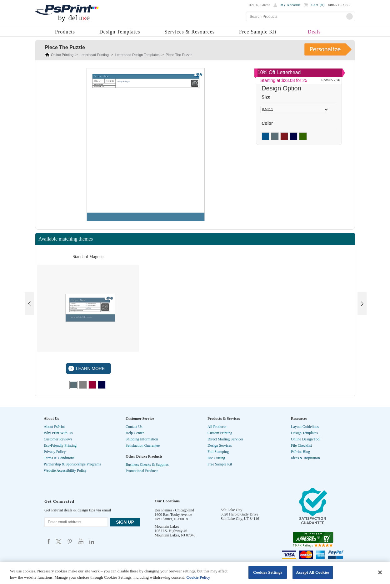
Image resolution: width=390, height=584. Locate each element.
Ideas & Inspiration (305, 458)
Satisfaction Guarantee (143, 445)
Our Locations (167, 501)
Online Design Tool (305, 439)
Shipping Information (142, 439)
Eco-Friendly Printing (60, 445)
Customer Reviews (58, 439)
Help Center (135, 433)
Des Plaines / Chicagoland (174, 510)
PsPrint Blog (300, 451)
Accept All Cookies (312, 572)
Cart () (318, 5)
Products (65, 31)
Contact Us (134, 426)
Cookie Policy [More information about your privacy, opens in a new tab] (198, 577)
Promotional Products (142, 471)
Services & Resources (190, 31)
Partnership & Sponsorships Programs (72, 464)
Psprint (49, 541)
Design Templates (119, 31)
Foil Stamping (218, 451)
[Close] (380, 572)
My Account (291, 5)
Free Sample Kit (258, 31)
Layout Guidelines (305, 426)
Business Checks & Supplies (147, 464)
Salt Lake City (231, 510)
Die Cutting (216, 458)
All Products (217, 426)
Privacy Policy (55, 451)
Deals (314, 31)
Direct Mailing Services (225, 439)
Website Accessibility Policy (65, 470)
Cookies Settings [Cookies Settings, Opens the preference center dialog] (267, 572)
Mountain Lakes (167, 526)
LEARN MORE (90, 368)
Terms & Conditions (59, 458)
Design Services (220, 445)
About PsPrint (54, 426)
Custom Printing (220, 433)
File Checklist (301, 445)
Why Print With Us (58, 433)
